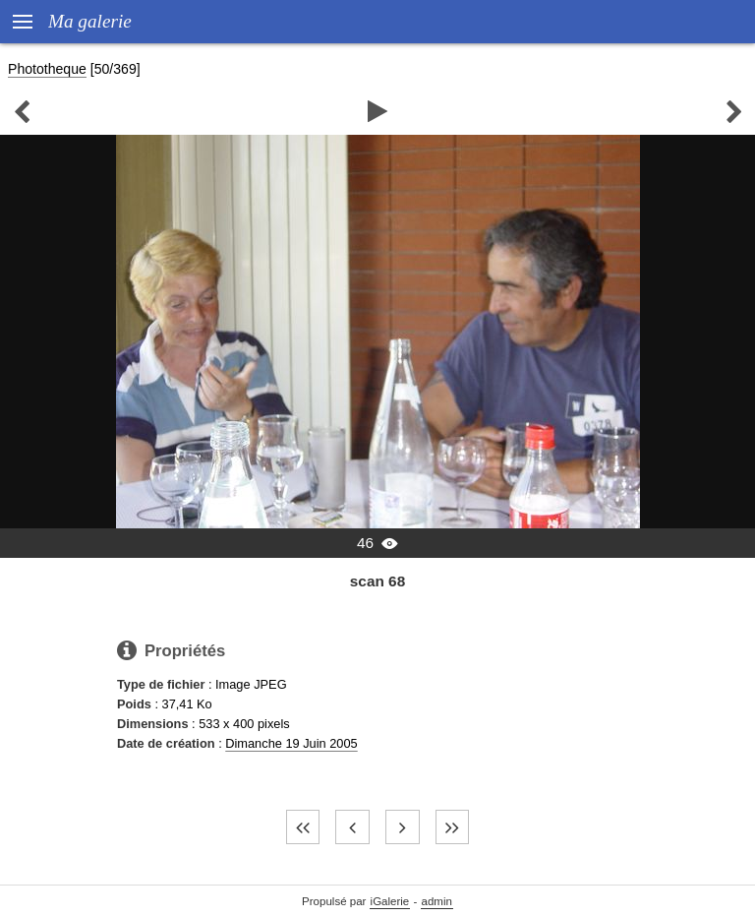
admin (437, 901)
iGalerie (390, 901)
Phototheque (47, 69)
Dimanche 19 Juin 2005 (291, 743)
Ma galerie (90, 21)
